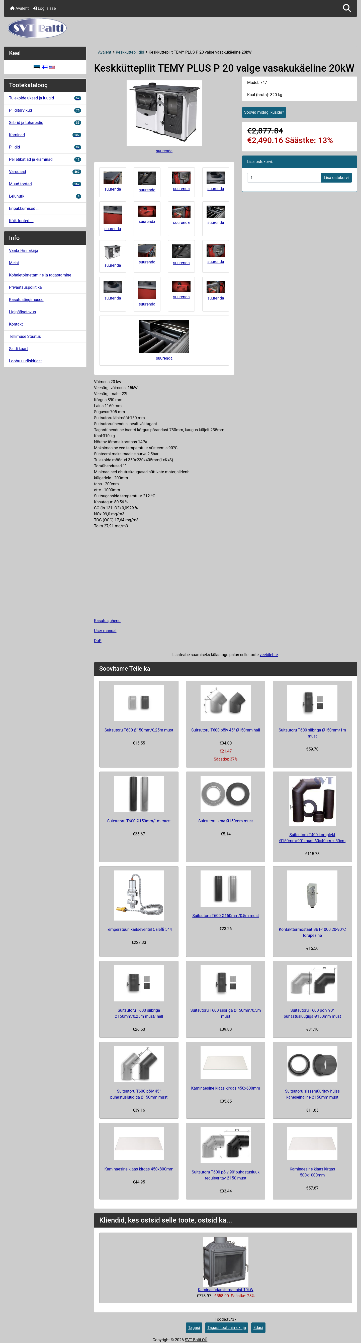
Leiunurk (45, 196)
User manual (105, 630)
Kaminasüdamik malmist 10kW (225, 1289)
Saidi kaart (18, 348)
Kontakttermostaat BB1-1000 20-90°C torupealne (312, 932)
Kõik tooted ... (21, 220)
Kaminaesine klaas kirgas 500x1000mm (312, 1172)
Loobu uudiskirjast (25, 361)
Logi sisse (44, 8)
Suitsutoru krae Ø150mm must (225, 821)
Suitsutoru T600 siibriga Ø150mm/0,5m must (226, 1013)
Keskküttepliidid (130, 52)
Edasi (258, 1327)
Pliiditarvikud (45, 110)
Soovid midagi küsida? (264, 112)
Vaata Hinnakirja (23, 250)
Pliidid (45, 147)
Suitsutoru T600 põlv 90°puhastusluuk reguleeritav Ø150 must (225, 1175)
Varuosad (45, 171)
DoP (98, 640)
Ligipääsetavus (22, 312)
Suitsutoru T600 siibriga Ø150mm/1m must (312, 733)
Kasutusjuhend (107, 620)
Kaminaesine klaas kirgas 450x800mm (139, 1169)
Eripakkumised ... (24, 208)
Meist (14, 262)
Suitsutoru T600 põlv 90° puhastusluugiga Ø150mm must (312, 1013)
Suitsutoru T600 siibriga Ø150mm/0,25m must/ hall (139, 1013)
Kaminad (45, 134)
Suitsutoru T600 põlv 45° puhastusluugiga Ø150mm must (138, 1094)
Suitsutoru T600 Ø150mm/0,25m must (139, 730)
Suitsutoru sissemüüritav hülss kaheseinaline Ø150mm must (312, 1094)
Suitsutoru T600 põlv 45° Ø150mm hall (225, 730)
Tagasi (194, 1327)
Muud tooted (45, 184)
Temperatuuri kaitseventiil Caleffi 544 (139, 929)
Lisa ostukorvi (336, 177)
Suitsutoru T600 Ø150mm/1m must (138, 821)
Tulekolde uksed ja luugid (45, 98)
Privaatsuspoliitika (25, 287)
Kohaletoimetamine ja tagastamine (40, 275)
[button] (347, 8)
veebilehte (269, 654)
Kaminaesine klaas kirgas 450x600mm (225, 1088)
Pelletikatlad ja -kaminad (45, 159)
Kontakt (16, 324)
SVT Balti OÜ (196, 1339)
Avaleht (19, 8)
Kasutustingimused (26, 299)
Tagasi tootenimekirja (226, 1327)
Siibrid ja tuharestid (45, 122)
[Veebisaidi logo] (180, 28)
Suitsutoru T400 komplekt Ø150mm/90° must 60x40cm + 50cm (312, 837)
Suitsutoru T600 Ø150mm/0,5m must (225, 915)
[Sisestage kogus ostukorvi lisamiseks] (284, 178)
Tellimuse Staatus (25, 336)
